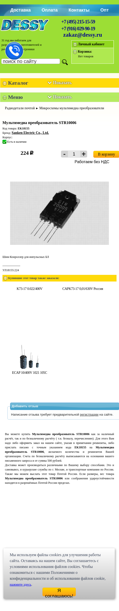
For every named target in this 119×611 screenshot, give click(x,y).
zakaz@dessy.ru (82, 35)
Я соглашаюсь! (59, 592)
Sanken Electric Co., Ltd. (30, 133)
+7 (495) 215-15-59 (78, 21)
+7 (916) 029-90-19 (78, 28)
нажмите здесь (20, 584)
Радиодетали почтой (20, 108)
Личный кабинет (91, 44)
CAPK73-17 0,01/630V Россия (82, 289)
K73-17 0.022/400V (29, 289)
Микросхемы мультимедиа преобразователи (71, 108)
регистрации (89, 414)
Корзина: (85, 51)
